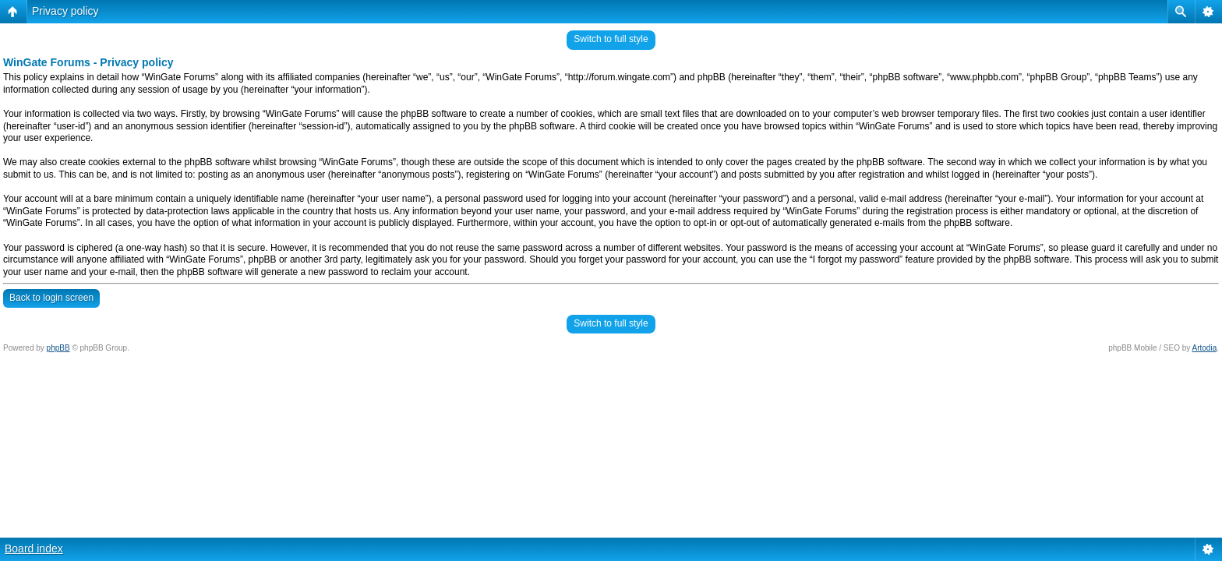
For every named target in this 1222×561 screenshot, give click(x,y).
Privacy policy (65, 11)
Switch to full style (611, 39)
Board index (34, 548)
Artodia (1204, 348)
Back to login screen (51, 297)
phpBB (58, 348)
